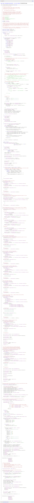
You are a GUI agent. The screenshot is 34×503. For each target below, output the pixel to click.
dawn (1, 3)
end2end (18, 3)
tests (16, 3)
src (14, 3)
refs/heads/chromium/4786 (9, 3)
